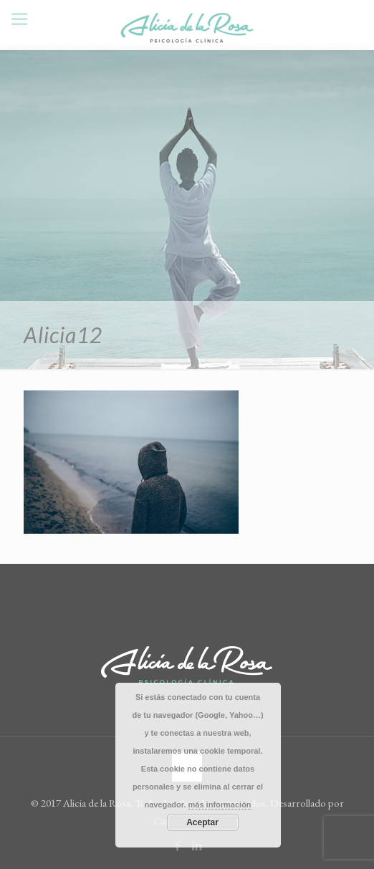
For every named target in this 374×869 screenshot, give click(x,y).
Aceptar (202, 822)
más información (219, 804)
